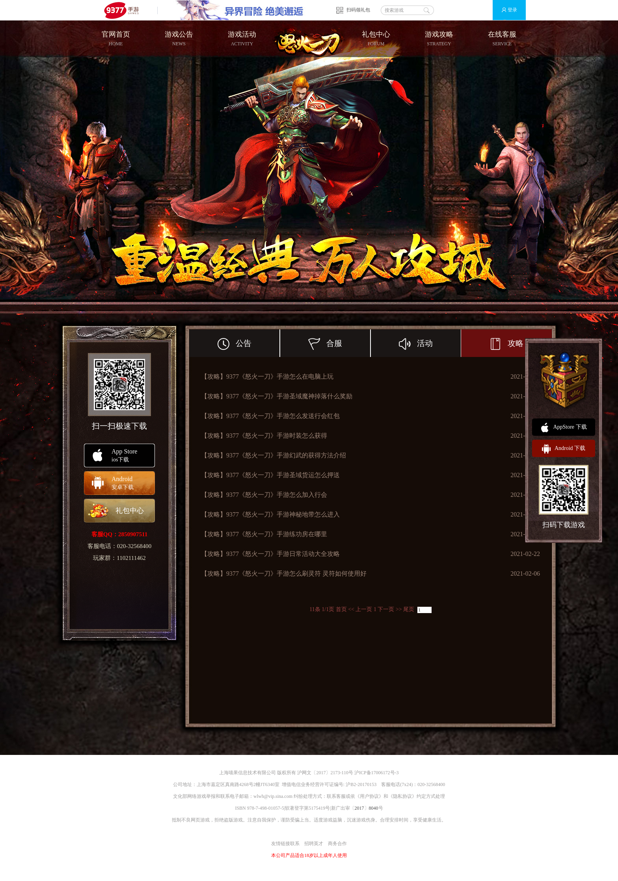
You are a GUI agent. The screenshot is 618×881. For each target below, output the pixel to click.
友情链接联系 (285, 843)
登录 (506, 10)
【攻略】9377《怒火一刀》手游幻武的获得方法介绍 (273, 455)
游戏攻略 (439, 38)
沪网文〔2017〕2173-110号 (325, 772)
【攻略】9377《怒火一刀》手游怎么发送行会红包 (270, 416)
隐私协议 (402, 796)
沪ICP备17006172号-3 (376, 772)
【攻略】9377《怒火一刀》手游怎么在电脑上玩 (267, 376)
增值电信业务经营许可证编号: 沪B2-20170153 (329, 784)
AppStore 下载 (563, 427)
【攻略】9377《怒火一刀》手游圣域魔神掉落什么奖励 (276, 396)
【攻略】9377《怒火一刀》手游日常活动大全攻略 (270, 553)
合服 (339, 343)
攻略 (506, 344)
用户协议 (369, 796)
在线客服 (502, 38)
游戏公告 (178, 38)
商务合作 (337, 843)
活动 (430, 343)
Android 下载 (563, 449)
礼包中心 (376, 38)
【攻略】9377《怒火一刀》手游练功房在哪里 (264, 534)
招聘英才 (313, 843)
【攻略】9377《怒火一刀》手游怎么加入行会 (264, 494)
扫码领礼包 (358, 10)
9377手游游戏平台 (124, 10)
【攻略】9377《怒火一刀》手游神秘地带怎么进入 (270, 514)
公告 (249, 343)
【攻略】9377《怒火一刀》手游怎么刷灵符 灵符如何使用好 (284, 573)
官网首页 (115, 38)
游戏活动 (242, 38)
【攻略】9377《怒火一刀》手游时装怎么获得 (264, 435)
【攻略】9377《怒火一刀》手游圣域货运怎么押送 (270, 475)
